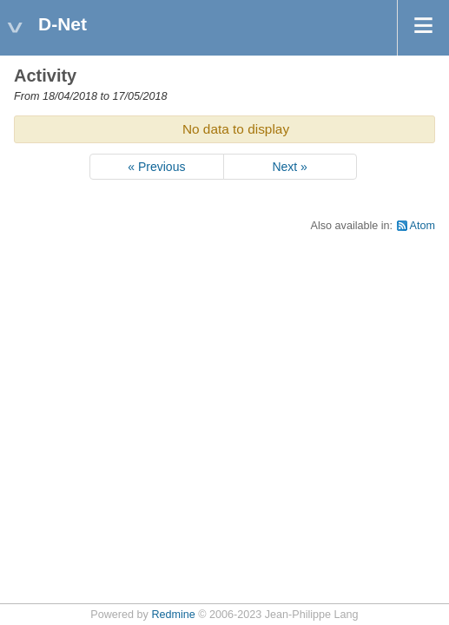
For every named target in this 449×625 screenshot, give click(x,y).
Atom (422, 226)
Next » (289, 167)
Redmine (173, 615)
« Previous (156, 167)
